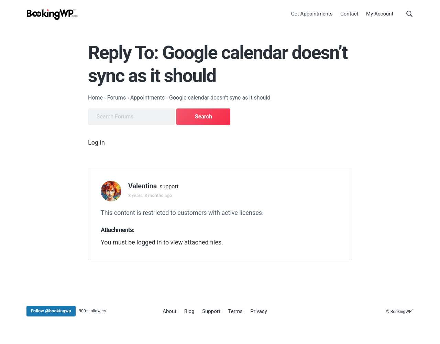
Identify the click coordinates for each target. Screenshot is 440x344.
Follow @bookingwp (51, 310)
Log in (96, 142)
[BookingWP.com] (52, 14)
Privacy (258, 311)
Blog (189, 311)
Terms (235, 311)
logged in (149, 242)
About (169, 311)
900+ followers (92, 311)
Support (211, 311)
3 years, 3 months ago (150, 195)
